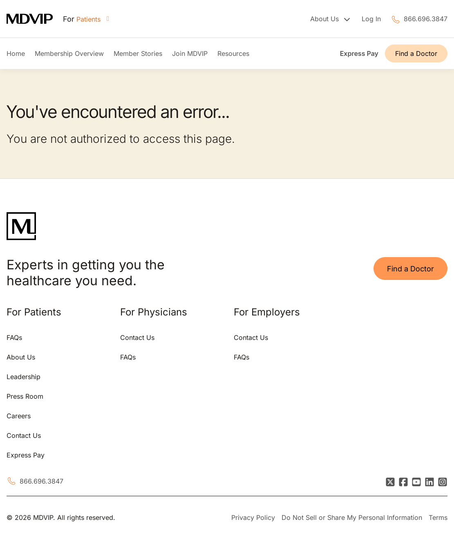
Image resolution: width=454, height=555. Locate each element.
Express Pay (359, 53)
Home (16, 53)
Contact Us (24, 435)
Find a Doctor (416, 53)
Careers (19, 416)
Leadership (23, 377)
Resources (233, 53)
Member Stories (138, 53)
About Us (21, 357)
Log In (371, 19)
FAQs (14, 337)
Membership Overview (69, 53)
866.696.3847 (425, 19)
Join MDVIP (190, 53)
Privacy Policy (253, 517)
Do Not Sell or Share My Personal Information (352, 517)
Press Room (25, 396)
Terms (438, 517)
